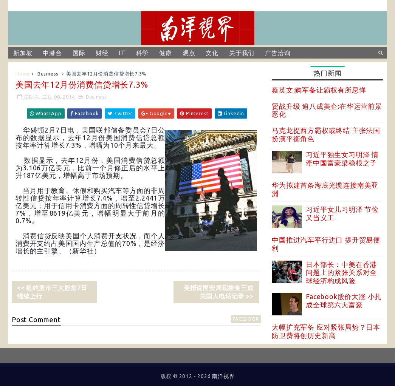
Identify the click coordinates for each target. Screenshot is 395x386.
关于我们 (241, 52)
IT (122, 52)
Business (48, 73)
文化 (212, 52)
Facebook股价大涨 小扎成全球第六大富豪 (344, 301)
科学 (142, 52)
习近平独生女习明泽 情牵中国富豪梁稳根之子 (342, 159)
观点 (189, 52)
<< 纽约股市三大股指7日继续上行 (52, 292)
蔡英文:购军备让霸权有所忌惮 (319, 90)
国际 (79, 52)
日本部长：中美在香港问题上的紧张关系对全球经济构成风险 (341, 272)
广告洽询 (277, 52)
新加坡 (22, 52)
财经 (102, 52)
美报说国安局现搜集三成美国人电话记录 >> (219, 292)
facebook (246, 319)
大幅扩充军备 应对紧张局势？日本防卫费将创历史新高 (326, 331)
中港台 (52, 52)
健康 (165, 52)
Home (22, 73)
